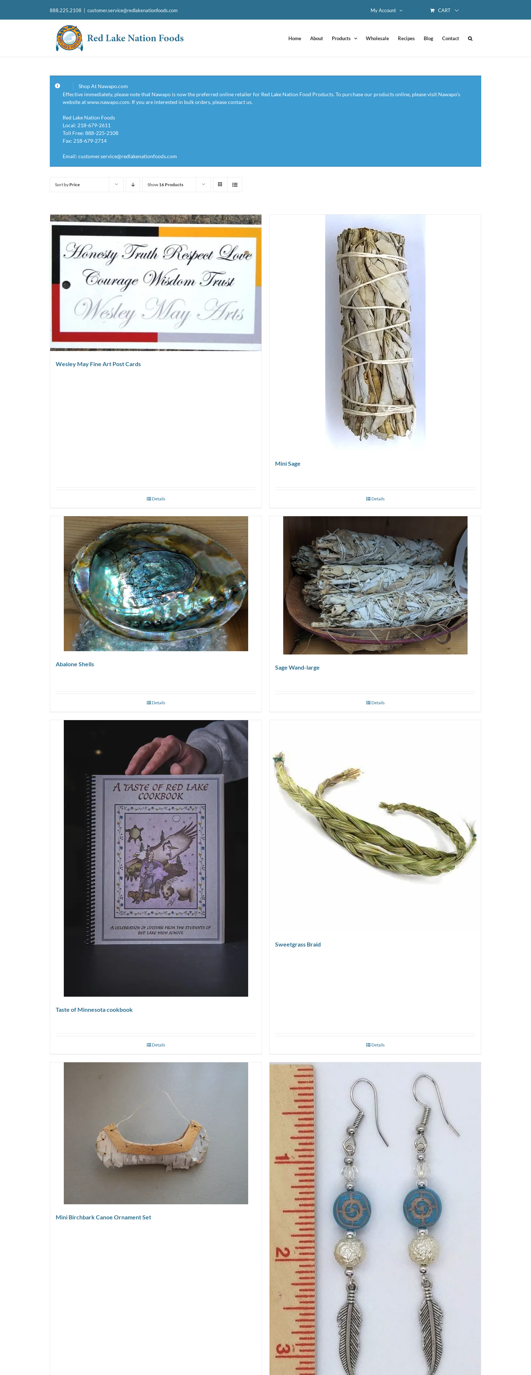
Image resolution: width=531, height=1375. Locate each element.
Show (165, 184)
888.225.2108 (65, 10)
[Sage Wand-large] (375, 585)
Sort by (67, 184)
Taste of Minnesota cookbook (94, 1009)
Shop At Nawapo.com (103, 86)
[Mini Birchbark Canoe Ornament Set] (155, 1133)
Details (158, 498)
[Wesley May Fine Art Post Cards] (155, 283)
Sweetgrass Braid (298, 944)
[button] (470, 38)
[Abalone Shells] (155, 583)
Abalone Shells (75, 663)
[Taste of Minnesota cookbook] (155, 858)
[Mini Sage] (375, 333)
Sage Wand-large (297, 667)
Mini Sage (288, 463)
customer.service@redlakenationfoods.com (132, 10)
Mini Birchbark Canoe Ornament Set (103, 1217)
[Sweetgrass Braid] (375, 825)
